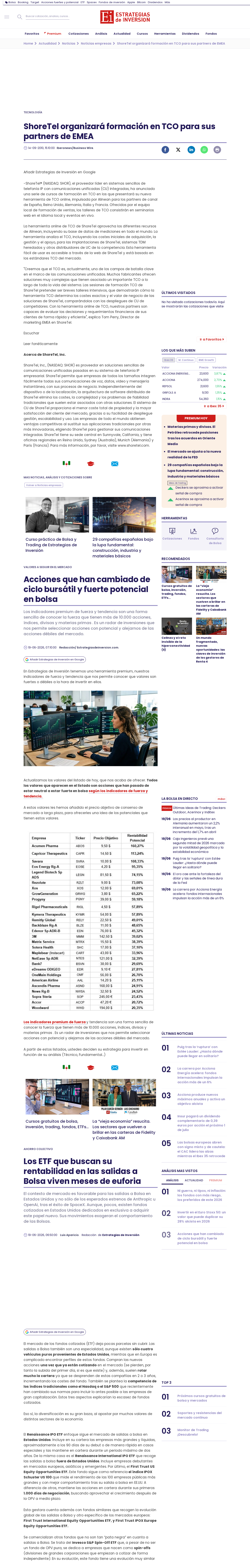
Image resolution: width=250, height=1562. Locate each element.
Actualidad (194, 1180)
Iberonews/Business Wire (75, 148)
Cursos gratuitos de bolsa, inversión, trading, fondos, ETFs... (57, 1124)
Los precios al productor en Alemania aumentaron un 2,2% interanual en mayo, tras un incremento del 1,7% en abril (196, 825)
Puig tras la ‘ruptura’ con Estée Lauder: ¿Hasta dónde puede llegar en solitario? (196, 863)
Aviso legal (127, 1532)
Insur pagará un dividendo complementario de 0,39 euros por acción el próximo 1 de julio (201, 1123)
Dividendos (155, 2)
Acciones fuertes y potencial (60, 2)
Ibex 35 (168, 360)
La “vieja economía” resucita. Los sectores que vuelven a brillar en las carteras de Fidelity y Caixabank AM (124, 1130)
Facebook (165, 150)
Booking (23, 2)
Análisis (172, 1180)
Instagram (56, 1542)
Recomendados (176, 558)
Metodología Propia (189, 1532)
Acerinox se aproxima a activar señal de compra (199, 502)
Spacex (92, 2)
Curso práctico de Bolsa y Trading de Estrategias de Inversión (51, 545)
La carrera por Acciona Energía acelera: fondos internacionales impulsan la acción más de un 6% (198, 893)
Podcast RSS (128, 1554)
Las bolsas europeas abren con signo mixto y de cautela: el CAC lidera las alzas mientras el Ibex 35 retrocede (201, 1149)
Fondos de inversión (112, 2)
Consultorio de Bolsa (215, 541)
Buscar (20, 17)
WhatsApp (64, 1542)
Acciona (168, 380)
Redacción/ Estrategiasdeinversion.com (88, 647)
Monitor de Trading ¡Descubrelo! (193, 1432)
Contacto (126, 1526)
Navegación (6, 17)
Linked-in (191, 150)
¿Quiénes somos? (187, 1526)
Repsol (167, 386)
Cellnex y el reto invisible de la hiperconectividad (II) (176, 644)
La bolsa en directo (180, 798)
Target (35, 2)
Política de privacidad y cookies (143, 1537)
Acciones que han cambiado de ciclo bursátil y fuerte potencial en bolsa (200, 1238)
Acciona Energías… (176, 374)
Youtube (41, 1542)
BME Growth (206, 360)
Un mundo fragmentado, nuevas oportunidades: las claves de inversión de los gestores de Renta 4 (210, 650)
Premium (215, 1180)
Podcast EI (127, 1548)
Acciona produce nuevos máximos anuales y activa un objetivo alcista (201, 1099)
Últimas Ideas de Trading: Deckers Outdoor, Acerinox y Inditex (199, 810)
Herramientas (174, 518)
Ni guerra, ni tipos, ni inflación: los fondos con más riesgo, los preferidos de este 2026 (201, 1195)
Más (167, 2)
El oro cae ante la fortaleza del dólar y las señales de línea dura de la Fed (198, 878)
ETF (83, 2)
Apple (131, 2)
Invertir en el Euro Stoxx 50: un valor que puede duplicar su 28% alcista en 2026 (201, 1217)
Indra (166, 399)
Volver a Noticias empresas (43, 485)
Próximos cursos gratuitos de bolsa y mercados (201, 1398)
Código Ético (184, 1537)
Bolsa (12, 2)
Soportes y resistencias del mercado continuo (199, 1415)
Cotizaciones (172, 539)
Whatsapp (204, 150)
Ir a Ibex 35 (212, 406)
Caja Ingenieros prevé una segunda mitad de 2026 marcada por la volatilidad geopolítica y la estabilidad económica (198, 845)
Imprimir (217, 150)
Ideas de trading (177, 483)
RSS (121, 1543)
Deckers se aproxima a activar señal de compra (199, 490)
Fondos (193, 539)
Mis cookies (183, 1548)
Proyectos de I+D (187, 1543)
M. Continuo (185, 360)
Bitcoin (141, 2)
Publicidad (127, 1521)
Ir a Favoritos (210, 339)
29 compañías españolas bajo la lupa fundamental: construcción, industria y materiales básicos (123, 548)
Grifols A (169, 393)
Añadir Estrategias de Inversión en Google (57, 659)
